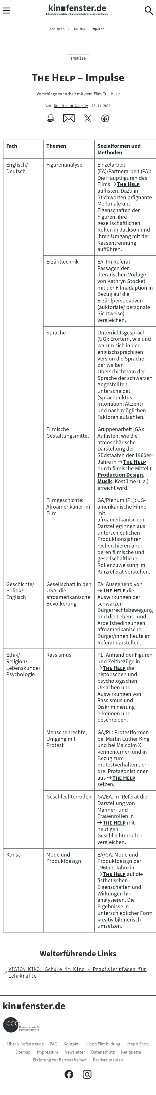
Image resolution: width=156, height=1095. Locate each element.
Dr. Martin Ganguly (71, 106)
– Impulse (89, 29)
